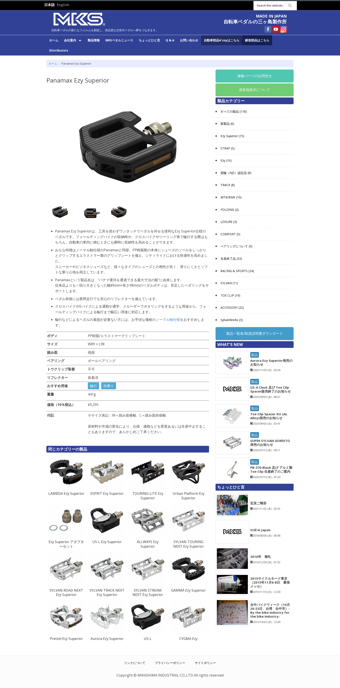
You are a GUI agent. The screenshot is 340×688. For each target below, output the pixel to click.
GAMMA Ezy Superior (188, 590)
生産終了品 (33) (231, 258)
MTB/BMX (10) (231, 197)
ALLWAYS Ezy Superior (148, 544)
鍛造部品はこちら (257, 40)
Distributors (58, 50)
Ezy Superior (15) (232, 136)
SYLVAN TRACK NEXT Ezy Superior (107, 592)
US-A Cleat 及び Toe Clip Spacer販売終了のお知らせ (270, 389)
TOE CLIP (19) (230, 295)
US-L (148, 638)
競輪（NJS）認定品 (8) (236, 173)
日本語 (49, 4)
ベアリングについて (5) (236, 246)
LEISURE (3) (229, 222)
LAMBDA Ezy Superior (66, 493)
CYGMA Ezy (188, 638)
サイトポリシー (205, 663)
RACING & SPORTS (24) (237, 271)
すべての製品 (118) (234, 111)
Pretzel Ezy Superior (66, 638)
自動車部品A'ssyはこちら (221, 40)
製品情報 (94, 40)
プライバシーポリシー (170, 663)
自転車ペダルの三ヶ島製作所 (255, 21)
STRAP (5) (228, 148)
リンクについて (134, 663)
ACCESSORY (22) (232, 307)
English (63, 4)
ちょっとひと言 (149, 40)
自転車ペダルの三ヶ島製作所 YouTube (275, 29)
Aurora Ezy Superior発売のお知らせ (271, 362)
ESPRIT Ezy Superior (107, 493)
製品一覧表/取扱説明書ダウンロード (254, 333)
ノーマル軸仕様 (168, 319)
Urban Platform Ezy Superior (188, 495)
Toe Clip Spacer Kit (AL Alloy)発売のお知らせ (268, 416)
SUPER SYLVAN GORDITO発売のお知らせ (270, 442)
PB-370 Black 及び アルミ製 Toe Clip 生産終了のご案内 (271, 469)
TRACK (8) (228, 185)
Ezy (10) (226, 160)
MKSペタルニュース (119, 40)
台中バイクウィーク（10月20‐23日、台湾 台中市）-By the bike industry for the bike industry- (270, 610)
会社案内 (72, 39)
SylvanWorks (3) (232, 320)
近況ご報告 (258, 503)
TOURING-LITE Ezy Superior (147, 495)
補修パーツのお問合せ (254, 75)
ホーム (53, 40)
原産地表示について (254, 89)
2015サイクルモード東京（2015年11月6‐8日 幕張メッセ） (270, 582)
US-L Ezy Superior (107, 541)
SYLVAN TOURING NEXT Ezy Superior (188, 544)
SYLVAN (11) (229, 283)
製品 (254, 354)
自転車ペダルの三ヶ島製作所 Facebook (268, 29)
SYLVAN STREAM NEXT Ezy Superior (147, 592)
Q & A (170, 40)
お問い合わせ (189, 40)
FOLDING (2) (230, 210)
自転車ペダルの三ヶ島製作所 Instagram (283, 29)
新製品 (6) (227, 124)
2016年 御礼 (260, 556)
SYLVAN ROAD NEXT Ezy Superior (66, 592)
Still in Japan (260, 530)
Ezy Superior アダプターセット (66, 544)
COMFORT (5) (230, 234)
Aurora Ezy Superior (107, 638)
